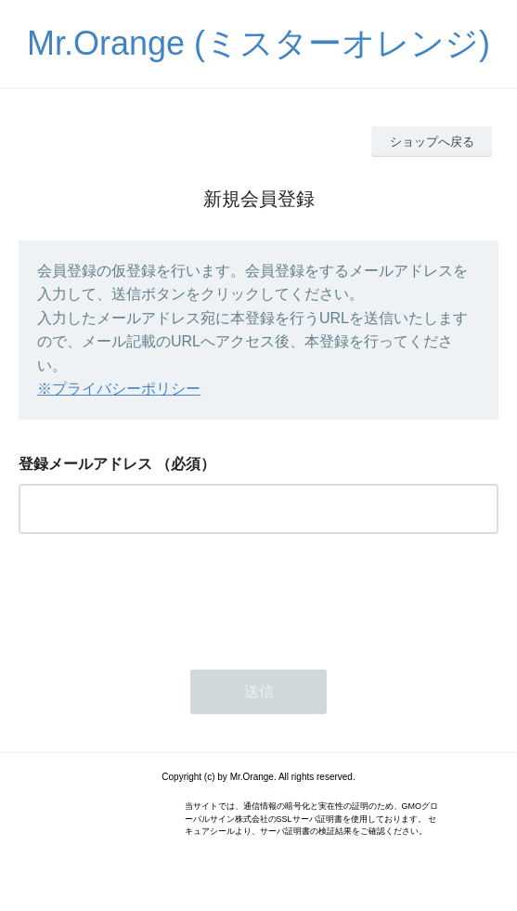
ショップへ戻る (432, 142)
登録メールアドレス (85, 464)
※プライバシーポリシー (118, 389)
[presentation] (160, 596)
